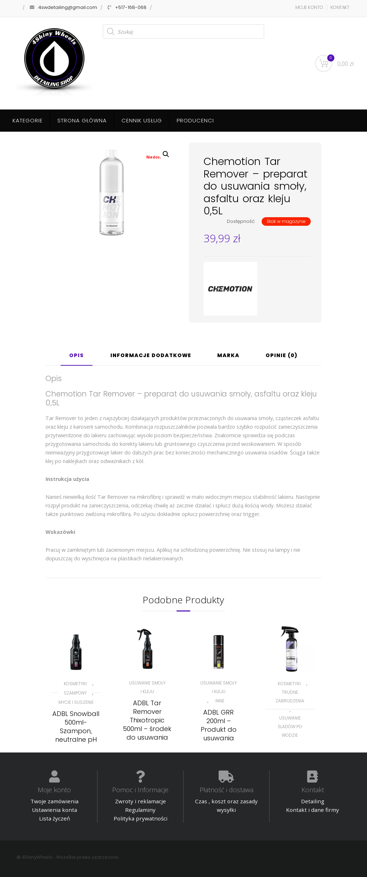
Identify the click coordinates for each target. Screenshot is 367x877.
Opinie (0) (281, 356)
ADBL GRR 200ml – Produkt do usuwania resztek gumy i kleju (219, 734)
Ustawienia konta (54, 809)
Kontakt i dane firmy (312, 809)
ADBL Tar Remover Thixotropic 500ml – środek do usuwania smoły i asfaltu (147, 724)
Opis (76, 356)
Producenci (195, 120)
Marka (228, 356)
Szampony (75, 693)
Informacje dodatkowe (150, 356)
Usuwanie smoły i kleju (147, 687)
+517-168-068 (131, 7)
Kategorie (28, 120)
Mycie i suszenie (76, 702)
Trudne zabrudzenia (290, 696)
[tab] (76, 358)
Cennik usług (141, 120)
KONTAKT (339, 7)
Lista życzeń (54, 818)
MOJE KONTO (309, 7)
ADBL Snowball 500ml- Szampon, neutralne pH (75, 726)
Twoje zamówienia (54, 801)
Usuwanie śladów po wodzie (290, 726)
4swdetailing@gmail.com (67, 7)
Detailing (312, 801)
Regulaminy (140, 809)
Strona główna (82, 120)
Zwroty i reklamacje (140, 801)
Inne (219, 701)
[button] (165, 154)
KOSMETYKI (75, 684)
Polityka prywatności (140, 818)
